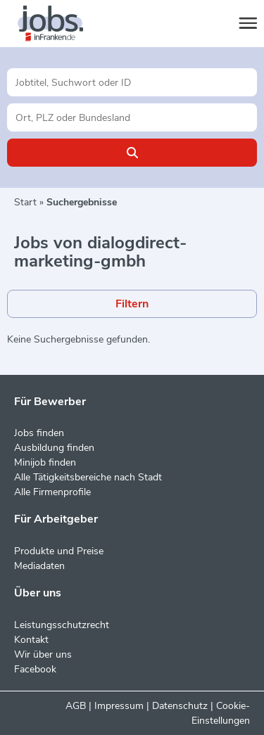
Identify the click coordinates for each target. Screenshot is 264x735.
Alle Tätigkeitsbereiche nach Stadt (88, 477)
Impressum (119, 705)
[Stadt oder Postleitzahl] (132, 117)
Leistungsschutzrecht (61, 625)
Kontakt (31, 639)
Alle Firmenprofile (52, 492)
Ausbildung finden (54, 447)
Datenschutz (180, 705)
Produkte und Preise (58, 551)
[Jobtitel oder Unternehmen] (132, 82)
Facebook (35, 669)
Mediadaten (39, 566)
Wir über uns (43, 654)
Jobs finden (39, 433)
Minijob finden (45, 462)
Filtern (132, 304)
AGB (75, 705)
